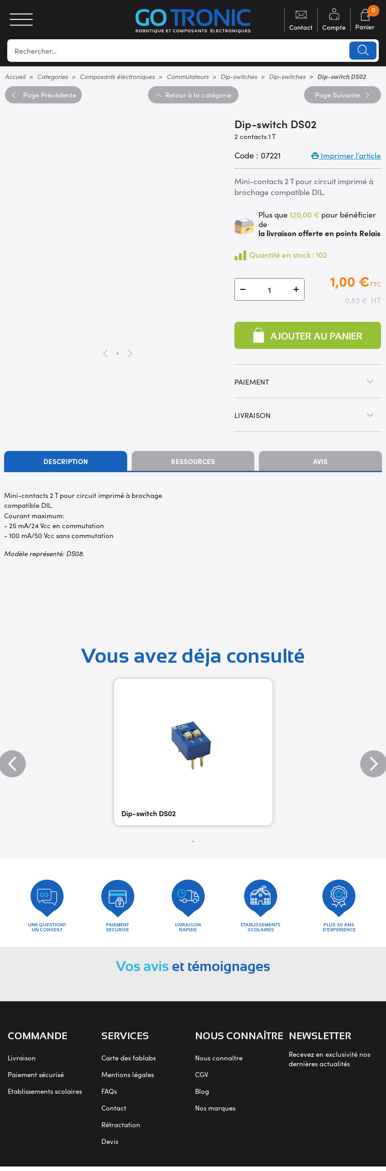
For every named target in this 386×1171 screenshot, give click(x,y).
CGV (201, 1078)
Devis (109, 1145)
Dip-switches (238, 76)
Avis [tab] (320, 461)
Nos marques (215, 1112)
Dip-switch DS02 (148, 813)
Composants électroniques (117, 76)
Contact (113, 1112)
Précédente (43, 94)
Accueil (15, 76)
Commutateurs (188, 76)
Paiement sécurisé (36, 1078)
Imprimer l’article (346, 155)
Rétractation (120, 1129)
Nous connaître (219, 1062)
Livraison (22, 1062)
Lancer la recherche (362, 51)
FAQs (109, 1095)
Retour (193, 94)
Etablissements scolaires (45, 1095)
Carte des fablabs (128, 1062)
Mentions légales (127, 1078)
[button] (242, 289)
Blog (202, 1095)
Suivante (342, 94)
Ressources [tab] (193, 461)
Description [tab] (65, 461)
